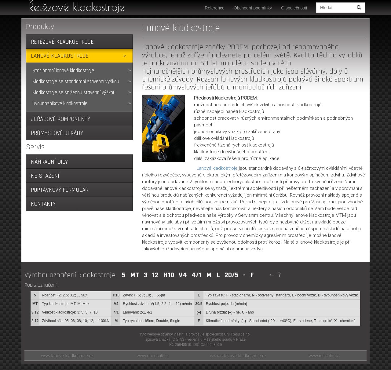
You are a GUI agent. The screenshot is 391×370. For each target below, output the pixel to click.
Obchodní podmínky (253, 7)
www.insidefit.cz (324, 355)
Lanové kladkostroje (60, 56)
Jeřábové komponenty (60, 119)
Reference (215, 7)
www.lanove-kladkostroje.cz (67, 355)
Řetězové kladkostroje (77, 6)
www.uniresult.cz (153, 355)
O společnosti (294, 7)
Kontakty (43, 204)
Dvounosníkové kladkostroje (59, 103)
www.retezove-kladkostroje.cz (238, 355)
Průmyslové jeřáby (57, 133)
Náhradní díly (49, 162)
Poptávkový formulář (59, 190)
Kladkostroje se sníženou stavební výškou (73, 92)
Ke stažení (45, 176)
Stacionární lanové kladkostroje (63, 70)
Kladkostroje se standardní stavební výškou (75, 81)
